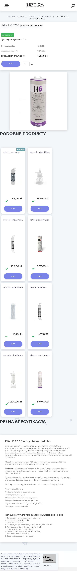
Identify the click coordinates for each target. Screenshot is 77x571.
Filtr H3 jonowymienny (14, 220)
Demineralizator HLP (40, 16)
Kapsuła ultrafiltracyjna (14, 355)
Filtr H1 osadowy (11, 152)
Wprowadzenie (16, 16)
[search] (73, 6)
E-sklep (7, 5)
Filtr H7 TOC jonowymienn (42, 355)
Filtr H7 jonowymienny (41, 220)
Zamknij (48, 566)
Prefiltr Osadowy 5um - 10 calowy (19, 287)
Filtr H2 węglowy (38, 287)
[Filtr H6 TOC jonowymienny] (38, 73)
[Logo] (34, 5)
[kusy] (26, 64)
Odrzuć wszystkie (48, 558)
